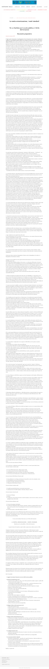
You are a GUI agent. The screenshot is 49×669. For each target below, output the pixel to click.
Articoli (23, 6)
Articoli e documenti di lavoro (20, 17)
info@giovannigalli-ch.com (5, 664)
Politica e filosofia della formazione (30, 17)
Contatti (33, 6)
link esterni (39, 6)
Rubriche (28, 6)
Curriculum (17, 6)
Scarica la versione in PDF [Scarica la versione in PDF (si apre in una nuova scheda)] (10, 36)
